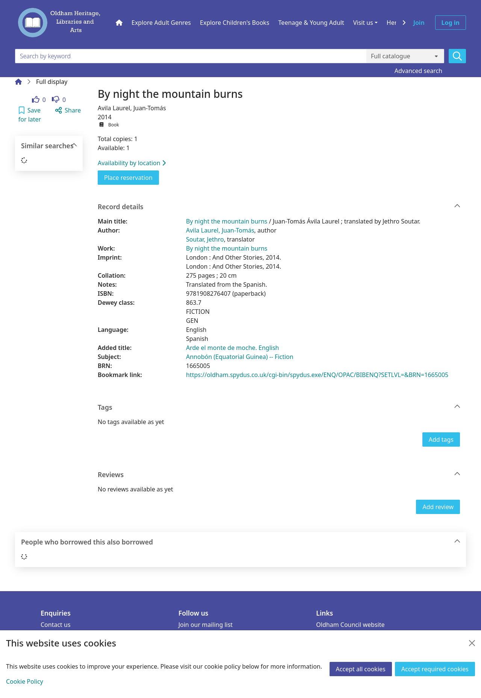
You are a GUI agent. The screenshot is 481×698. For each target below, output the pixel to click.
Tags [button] (279, 407)
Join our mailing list (205, 624)
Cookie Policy (24, 681)
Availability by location (132, 163)
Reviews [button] (279, 475)
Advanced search (418, 71)
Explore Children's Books (234, 22)
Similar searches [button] (49, 146)
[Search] (457, 56)
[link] (39, 100)
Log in (451, 22)
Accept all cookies (361, 669)
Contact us (56, 624)
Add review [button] (438, 507)
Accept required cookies (435, 669)
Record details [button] (279, 207)
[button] (29, 115)
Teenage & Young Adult (311, 22)
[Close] (472, 643)
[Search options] (405, 56)
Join (419, 22)
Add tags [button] (441, 439)
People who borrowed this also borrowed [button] (241, 542)
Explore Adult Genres (161, 22)
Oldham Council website (350, 624)
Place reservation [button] (131, 177)
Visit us (363, 22)
